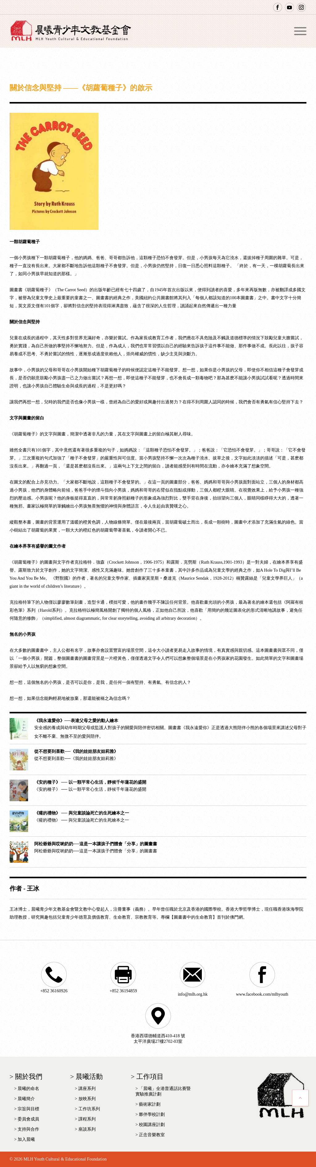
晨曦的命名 (28, 1088)
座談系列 (87, 1129)
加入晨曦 (26, 1139)
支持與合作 (28, 1129)
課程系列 (87, 1119)
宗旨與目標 (28, 1109)
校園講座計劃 (152, 1124)
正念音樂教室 (152, 1134)
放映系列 (87, 1098)
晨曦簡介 (26, 1098)
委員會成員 (28, 1119)
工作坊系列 (89, 1109)
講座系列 (87, 1088)
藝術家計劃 (149, 1104)
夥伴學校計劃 (152, 1114)
